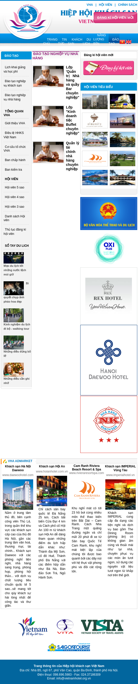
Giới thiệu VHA (15, 123)
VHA (90, 5)
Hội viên (105, 5)
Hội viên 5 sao (14, 187)
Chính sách (127, 5)
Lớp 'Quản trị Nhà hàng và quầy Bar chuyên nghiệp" (72, 82)
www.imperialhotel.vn (120, 475)
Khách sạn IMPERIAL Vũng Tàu (120, 468)
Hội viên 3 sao (14, 206)
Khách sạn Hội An (52, 466)
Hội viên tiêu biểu (98, 87)
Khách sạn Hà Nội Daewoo (18, 468)
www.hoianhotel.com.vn (52, 471)
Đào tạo (11, 56)
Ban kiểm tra (13, 169)
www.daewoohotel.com (17, 475)
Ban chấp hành (15, 160)
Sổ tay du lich (17, 246)
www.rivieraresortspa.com (86, 473)
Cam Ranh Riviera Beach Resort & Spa (86, 467)
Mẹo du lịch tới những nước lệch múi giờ (15, 270)
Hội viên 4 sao (14, 197)
